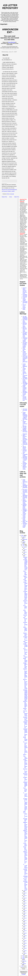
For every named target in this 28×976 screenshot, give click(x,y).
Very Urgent (25, 656)
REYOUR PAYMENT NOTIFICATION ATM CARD (25, 684)
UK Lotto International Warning (25, 317)
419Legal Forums (25, 464)
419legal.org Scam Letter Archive (25, 512)
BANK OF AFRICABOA (25, 660)
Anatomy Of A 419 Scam (25, 451)
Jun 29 (25, 549)
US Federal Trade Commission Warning (25, 423)
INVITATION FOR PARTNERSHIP (25, 704)
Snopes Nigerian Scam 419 (25, 442)
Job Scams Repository (25, 484)
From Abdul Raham (25, 607)
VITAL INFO (25, 580)
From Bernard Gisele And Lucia (25, 651)
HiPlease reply (25, 558)
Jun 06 (25, 940)
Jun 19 (25, 908)
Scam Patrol (24, 309)
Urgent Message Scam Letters (25, 467)
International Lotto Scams (25, 393)
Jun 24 (25, 895)
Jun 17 (25, 913)
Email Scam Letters (24, 519)
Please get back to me (25, 848)
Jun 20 (25, 905)
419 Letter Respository (25, 487)
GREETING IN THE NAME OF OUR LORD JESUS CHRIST (25, 836)
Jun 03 (25, 948)
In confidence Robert (25, 866)
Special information (25, 634)
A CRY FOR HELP (25, 844)
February (24, 961)
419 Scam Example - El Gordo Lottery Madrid (25, 345)
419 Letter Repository (10, 6)
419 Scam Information (25, 410)
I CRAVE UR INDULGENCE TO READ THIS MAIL (25, 595)
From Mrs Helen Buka (25, 612)
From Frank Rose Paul (25, 789)
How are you (25, 616)
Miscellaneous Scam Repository (25, 491)
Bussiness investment (25, 770)
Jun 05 (25, 943)
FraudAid (25, 297)
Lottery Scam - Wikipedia (25, 365)
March (23, 958)
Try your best (25, 879)
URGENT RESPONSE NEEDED (25, 784)
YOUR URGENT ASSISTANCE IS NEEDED (25, 586)
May (23, 955)
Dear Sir (25, 711)
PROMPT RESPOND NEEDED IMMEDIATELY (25, 673)
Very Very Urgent (25, 757)
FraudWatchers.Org (25, 295)
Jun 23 (25, 898)
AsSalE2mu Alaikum (25, 779)
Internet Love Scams (24, 306)
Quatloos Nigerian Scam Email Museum (25, 507)
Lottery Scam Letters (24, 516)
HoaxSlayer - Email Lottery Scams (25, 339)
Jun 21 (25, 903)
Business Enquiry (25, 775)
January (24, 963)
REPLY (24, 754)
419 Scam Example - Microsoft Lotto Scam (25, 334)
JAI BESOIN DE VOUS (25, 714)
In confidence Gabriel (25, 795)
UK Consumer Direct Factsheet (25, 376)
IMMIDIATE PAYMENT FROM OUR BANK (25, 826)
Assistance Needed (25, 624)
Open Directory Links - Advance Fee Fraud (25, 437)
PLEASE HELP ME (25, 820)
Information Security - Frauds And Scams (25, 460)
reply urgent (25, 642)
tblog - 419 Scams (25, 522)
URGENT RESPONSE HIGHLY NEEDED (25, 732)
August (23, 541)
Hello (24, 811)
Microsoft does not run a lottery (25, 325)
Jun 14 (25, 920)
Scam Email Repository (25, 480)
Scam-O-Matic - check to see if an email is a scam (25, 290)
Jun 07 (25, 938)
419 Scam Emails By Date (25, 497)
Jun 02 (25, 950)
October (24, 536)
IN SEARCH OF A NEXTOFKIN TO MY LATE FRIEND (25, 747)
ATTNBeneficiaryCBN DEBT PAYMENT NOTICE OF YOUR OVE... (25, 564)
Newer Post (4, 196)
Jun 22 (25, 900)
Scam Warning (11, 42)
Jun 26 (25, 890)
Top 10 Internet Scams (24, 447)
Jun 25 (25, 893)
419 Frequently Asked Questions (25, 455)
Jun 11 (25, 928)
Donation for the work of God (25, 719)
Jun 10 (25, 930)
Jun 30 (25, 547)
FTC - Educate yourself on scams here (25, 398)
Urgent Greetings (25, 577)
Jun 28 (25, 552)
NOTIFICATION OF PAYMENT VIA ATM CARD (25, 885)
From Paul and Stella (25, 573)
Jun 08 (25, 935)
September (24, 539)
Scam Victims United (24, 299)
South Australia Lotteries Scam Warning (25, 389)
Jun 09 (25, 933)
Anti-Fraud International (25, 302)
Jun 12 (25, 925)
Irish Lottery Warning (24, 372)
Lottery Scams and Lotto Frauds (25, 353)
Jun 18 (25, 910)
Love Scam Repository (25, 494)
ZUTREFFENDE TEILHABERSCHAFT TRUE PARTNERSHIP (25, 804)
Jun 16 (25, 915)
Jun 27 (25, 554)
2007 (22, 535)
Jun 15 (25, 918)
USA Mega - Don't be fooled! (25, 384)
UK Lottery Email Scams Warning (25, 380)
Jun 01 (25, 953)
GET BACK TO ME (25, 619)
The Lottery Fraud (24, 368)
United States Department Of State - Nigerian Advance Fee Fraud (25, 416)
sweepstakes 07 (25, 877)
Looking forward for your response (25, 872)
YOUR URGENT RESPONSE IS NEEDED (25, 763)
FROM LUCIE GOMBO (25, 645)
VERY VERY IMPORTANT (25, 629)
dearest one (25, 709)
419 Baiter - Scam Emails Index (25, 525)
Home (10, 196)
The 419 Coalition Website (25, 428)
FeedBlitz (24, 974)
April (23, 957)
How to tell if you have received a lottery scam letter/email (25, 359)
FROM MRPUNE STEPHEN (25, 665)
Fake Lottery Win (24, 349)
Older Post (16, 196)
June (23, 545)
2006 (22, 966)
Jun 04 (25, 945)
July (23, 544)
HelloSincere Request (25, 602)
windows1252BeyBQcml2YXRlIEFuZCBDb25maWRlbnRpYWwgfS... (25, 695)
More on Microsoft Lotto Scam (25, 329)
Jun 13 (25, 923)
